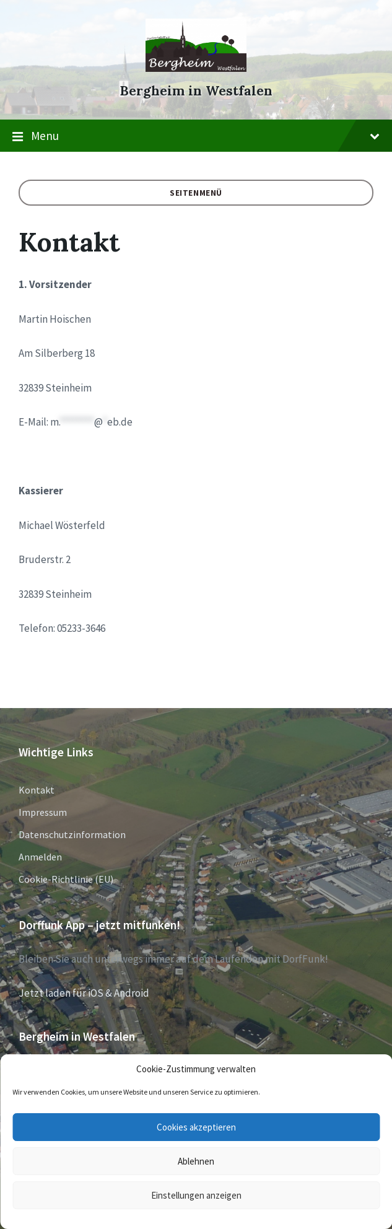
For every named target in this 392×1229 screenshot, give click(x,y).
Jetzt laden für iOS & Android (84, 993)
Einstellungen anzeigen (196, 1195)
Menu (196, 136)
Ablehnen (196, 1161)
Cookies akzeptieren (196, 1127)
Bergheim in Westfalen (196, 90)
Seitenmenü (196, 192)
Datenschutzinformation (72, 834)
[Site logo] (196, 68)
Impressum (43, 812)
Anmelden (40, 857)
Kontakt (36, 790)
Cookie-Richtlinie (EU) (66, 879)
